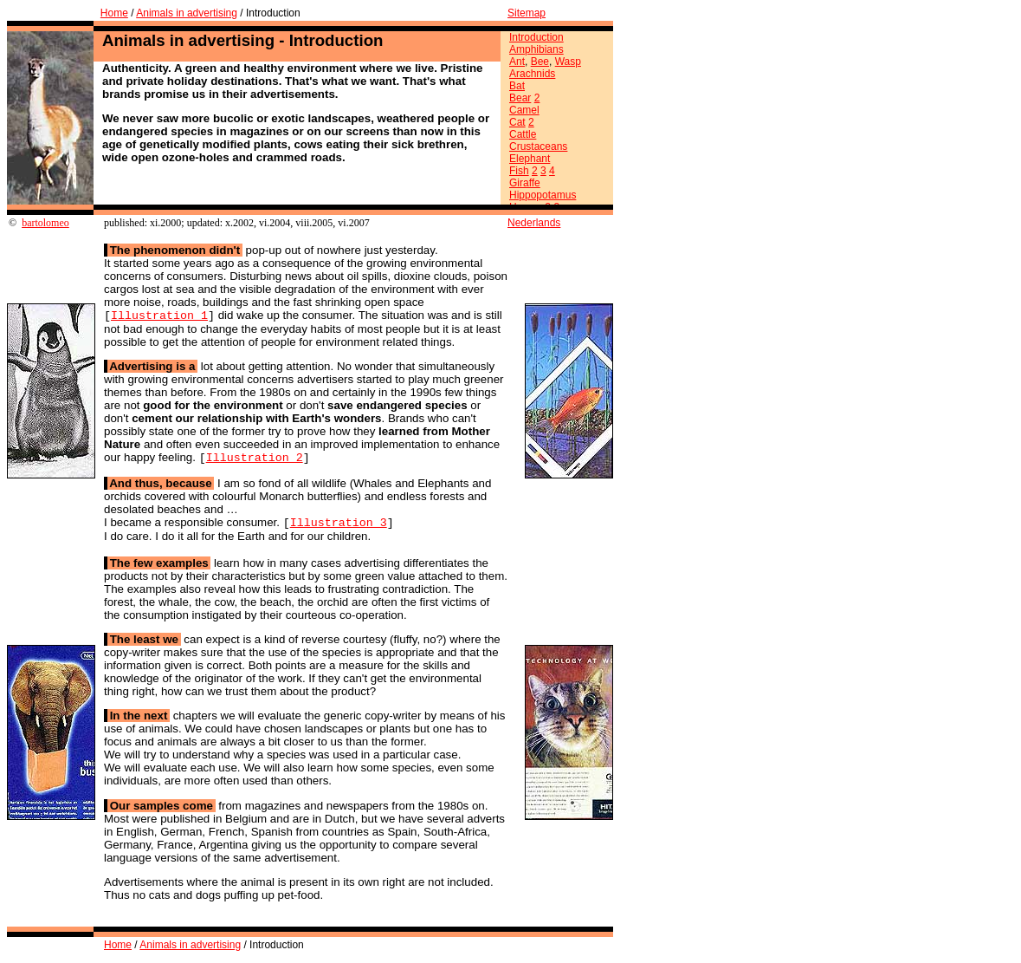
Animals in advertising (186, 13)
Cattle (522, 134)
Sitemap (526, 13)
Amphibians (536, 49)
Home (114, 13)
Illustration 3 (338, 527)
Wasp (568, 61)
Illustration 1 (159, 316)
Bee (540, 61)
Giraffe (524, 183)
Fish (519, 171)
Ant (517, 61)
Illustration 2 (254, 460)
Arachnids (532, 74)
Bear (520, 98)
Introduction (536, 37)
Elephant (529, 159)
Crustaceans (538, 146)
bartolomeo (45, 223)
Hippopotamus (542, 195)
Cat (517, 122)
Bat (517, 86)
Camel (524, 110)
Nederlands (533, 223)
